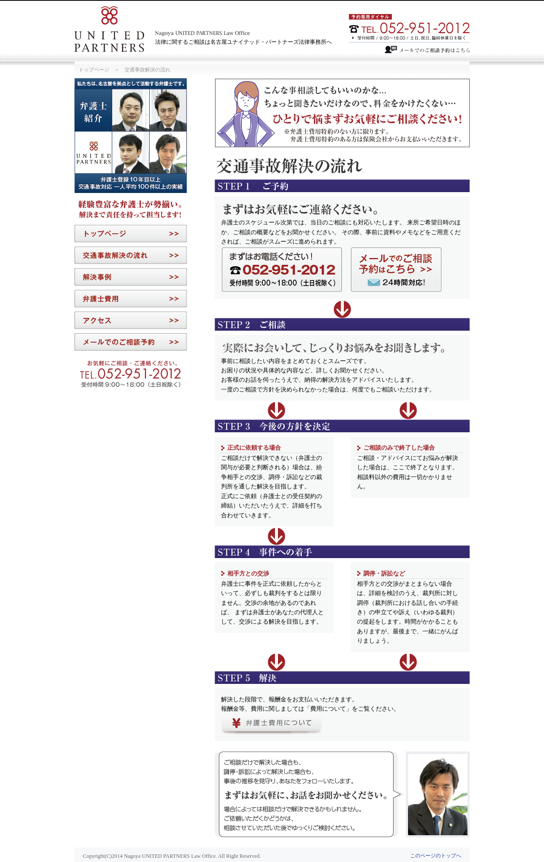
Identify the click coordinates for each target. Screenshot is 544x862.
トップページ (94, 70)
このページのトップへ (435, 856)
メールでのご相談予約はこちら (427, 49)
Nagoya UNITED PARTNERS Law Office (109, 29)
